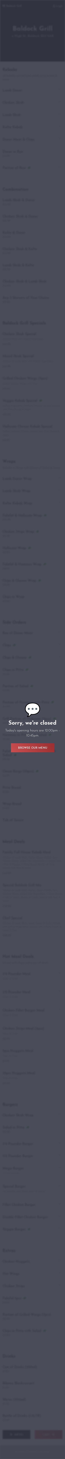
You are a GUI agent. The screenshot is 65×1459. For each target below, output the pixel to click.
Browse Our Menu (32, 748)
